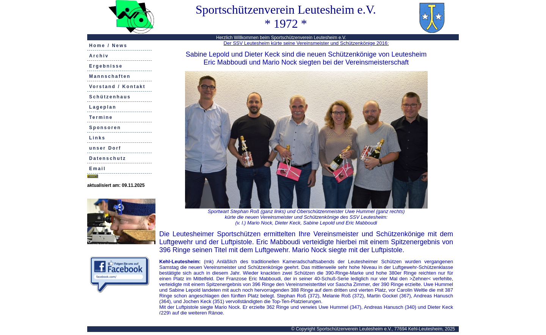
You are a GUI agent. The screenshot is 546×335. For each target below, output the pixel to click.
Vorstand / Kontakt (117, 86)
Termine (101, 117)
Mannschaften (109, 76)
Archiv (99, 55)
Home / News (108, 45)
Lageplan (102, 107)
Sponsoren (105, 127)
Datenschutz (107, 158)
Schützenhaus (110, 97)
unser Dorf (105, 148)
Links (97, 138)
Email (97, 168)
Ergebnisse (106, 66)
